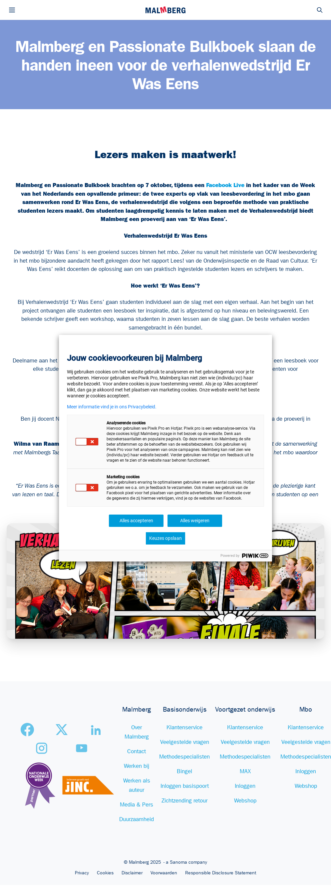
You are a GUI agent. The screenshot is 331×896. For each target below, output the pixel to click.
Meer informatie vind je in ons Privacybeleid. (112, 406)
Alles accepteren (136, 520)
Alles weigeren (194, 520)
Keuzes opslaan (165, 538)
